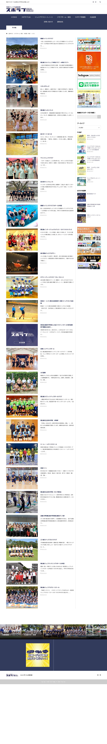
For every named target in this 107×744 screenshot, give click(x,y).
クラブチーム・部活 (64, 17)
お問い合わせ (48, 21)
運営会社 (60, 21)
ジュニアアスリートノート (44, 17)
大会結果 (93, 17)
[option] (10, 631)
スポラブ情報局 (80, 17)
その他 (14, 27)
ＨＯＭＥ (14, 17)
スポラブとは (26, 17)
